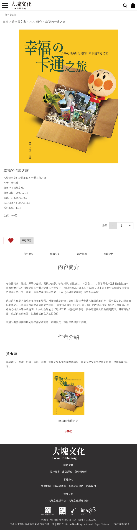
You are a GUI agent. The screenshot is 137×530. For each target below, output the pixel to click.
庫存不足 (27, 240)
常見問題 (46, 486)
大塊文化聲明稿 (57, 500)
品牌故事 (55, 471)
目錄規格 (108, 254)
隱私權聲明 (60, 486)
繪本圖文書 (19, 21)
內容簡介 (29, 254)
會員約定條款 (75, 486)
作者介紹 (55, 254)
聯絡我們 (91, 486)
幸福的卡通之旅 (68, 420)
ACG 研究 (35, 21)
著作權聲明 (81, 471)
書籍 (5, 21)
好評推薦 (82, 254)
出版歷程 (67, 471)
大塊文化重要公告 (78, 500)
